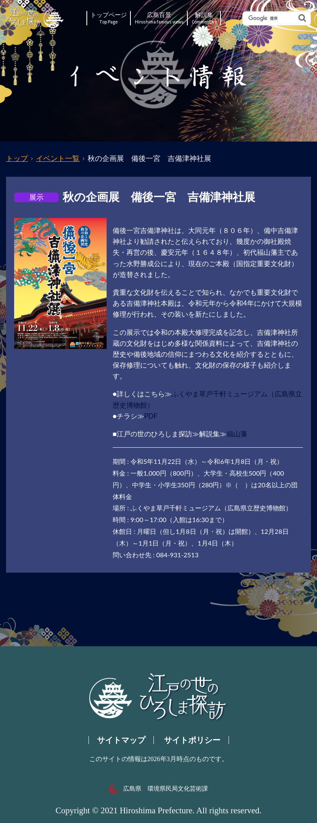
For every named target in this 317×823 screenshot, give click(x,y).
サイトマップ (121, 740)
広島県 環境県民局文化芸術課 (158, 788)
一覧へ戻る (59, 617)
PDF (150, 416)
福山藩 (237, 433)
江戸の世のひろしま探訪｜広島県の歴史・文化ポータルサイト (35, 18)
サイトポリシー (192, 740)
